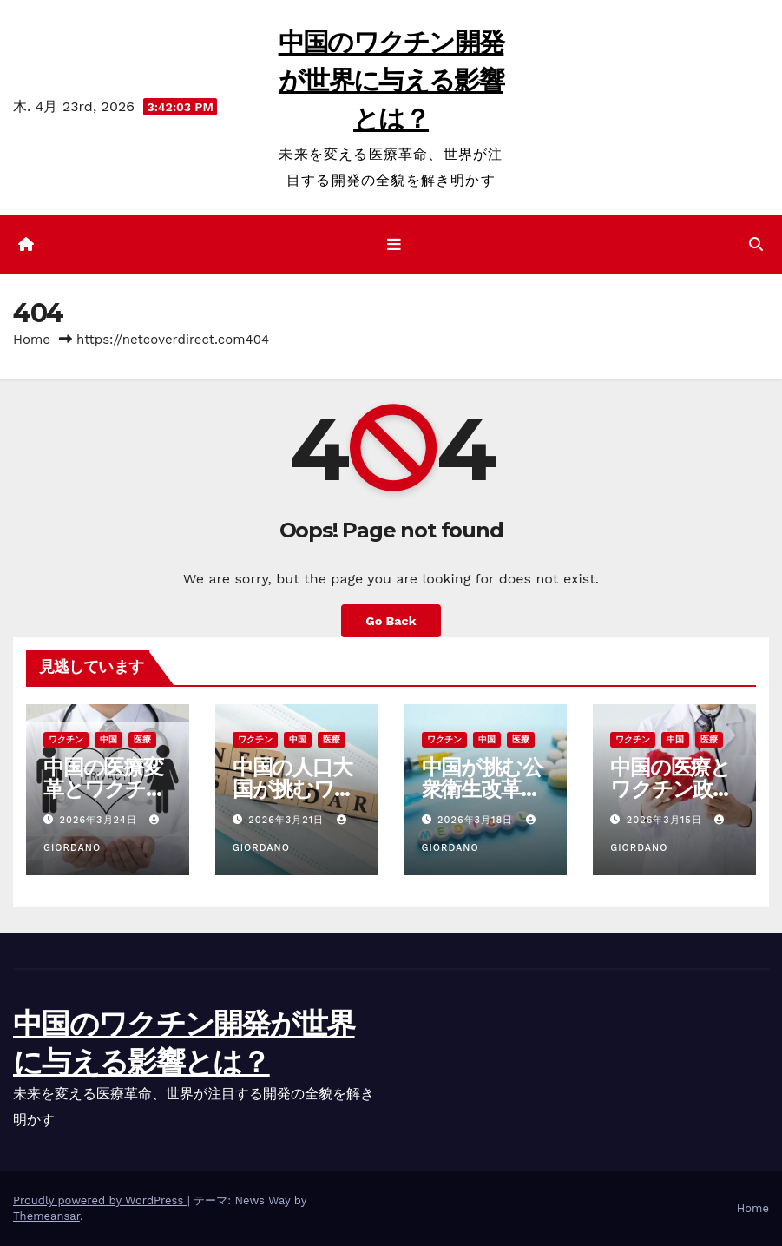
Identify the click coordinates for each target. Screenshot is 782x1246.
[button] (756, 244)
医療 (142, 739)
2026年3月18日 (477, 820)
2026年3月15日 (666, 820)
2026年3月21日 (287, 820)
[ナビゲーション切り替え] (394, 245)
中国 (108, 739)
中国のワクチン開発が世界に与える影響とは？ (391, 80)
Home (31, 339)
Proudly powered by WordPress (100, 1200)
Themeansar (46, 1216)
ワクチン (66, 739)
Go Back (390, 621)
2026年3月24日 (100, 820)
